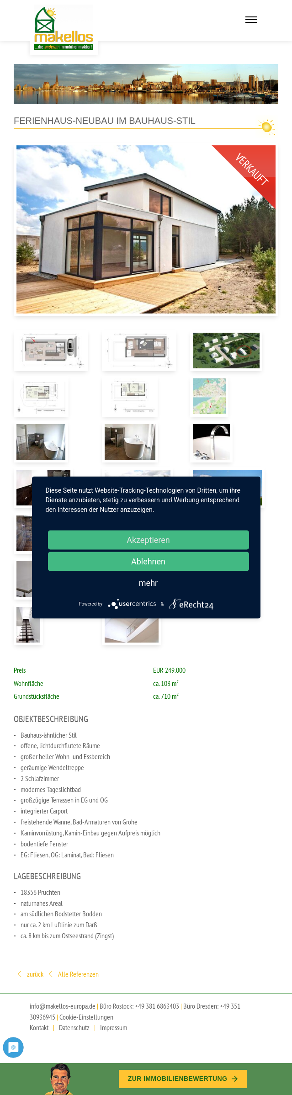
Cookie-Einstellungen (86, 1016)
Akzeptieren (148, 540)
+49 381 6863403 (157, 1005)
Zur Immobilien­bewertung (183, 1078)
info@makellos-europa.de (63, 1005)
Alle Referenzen (73, 974)
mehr (148, 583)
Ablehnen (148, 561)
